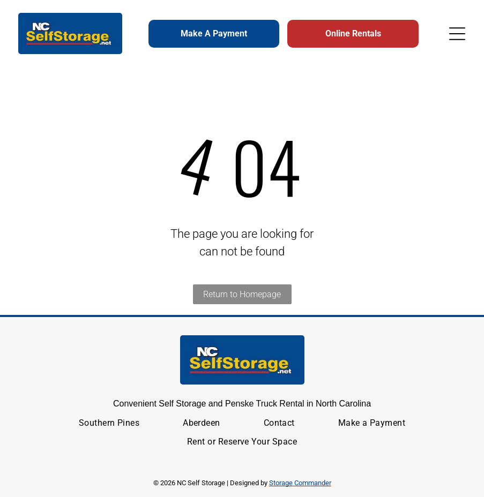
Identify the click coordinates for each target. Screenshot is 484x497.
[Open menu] (457, 34)
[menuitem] (109, 423)
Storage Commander (300, 483)
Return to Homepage (242, 294)
